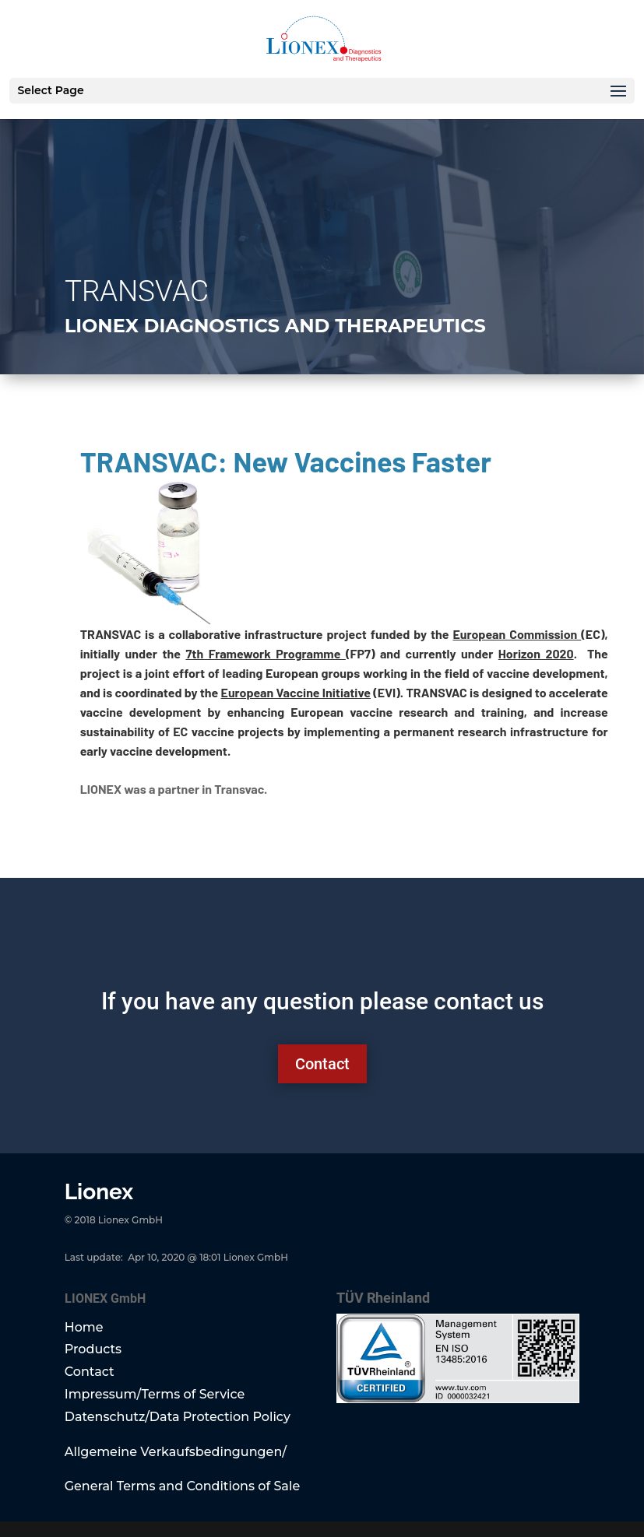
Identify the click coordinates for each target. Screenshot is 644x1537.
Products (93, 1349)
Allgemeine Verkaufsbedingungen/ (176, 1451)
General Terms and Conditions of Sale (182, 1486)
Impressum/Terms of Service (155, 1394)
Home (84, 1327)
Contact (322, 1063)
